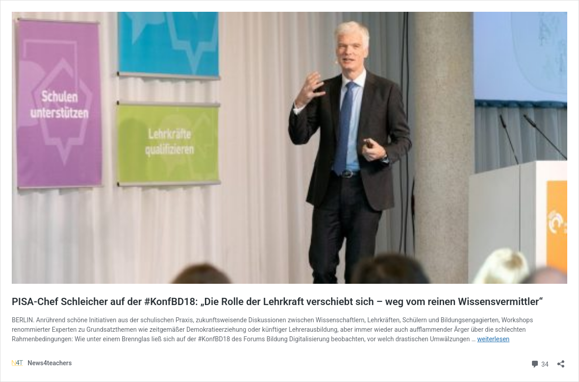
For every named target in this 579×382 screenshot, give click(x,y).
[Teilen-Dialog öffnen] (561, 361)
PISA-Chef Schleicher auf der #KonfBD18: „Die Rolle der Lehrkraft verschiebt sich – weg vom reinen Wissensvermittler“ (277, 301)
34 (539, 363)
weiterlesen (493, 339)
